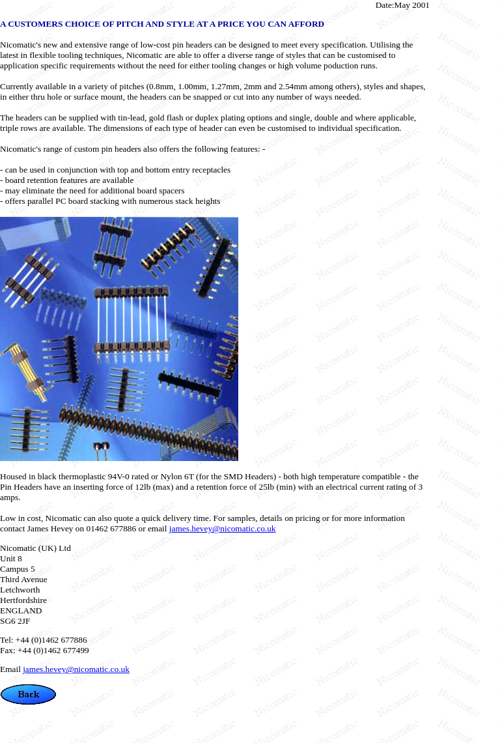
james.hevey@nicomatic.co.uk (222, 528)
